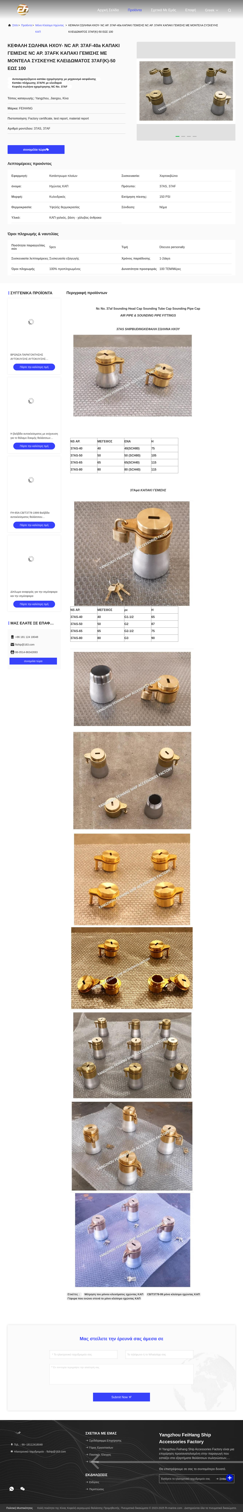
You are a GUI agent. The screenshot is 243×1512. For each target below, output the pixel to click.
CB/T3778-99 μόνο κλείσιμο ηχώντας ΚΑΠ (173, 1294)
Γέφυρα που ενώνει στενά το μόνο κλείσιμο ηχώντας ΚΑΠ (104, 1298)
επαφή (190, 10)
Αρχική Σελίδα (108, 10)
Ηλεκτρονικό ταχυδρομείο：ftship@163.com (38, 1451)
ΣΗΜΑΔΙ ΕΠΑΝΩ (223, 1478)
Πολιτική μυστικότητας (19, 1508)
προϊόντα (26, 25)
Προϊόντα (135, 10)
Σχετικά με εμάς (163, 10)
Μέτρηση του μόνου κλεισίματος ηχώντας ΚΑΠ (113, 1294)
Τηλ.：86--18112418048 (26, 1444)
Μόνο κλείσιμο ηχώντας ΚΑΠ (49, 28)
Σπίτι (15, 25)
